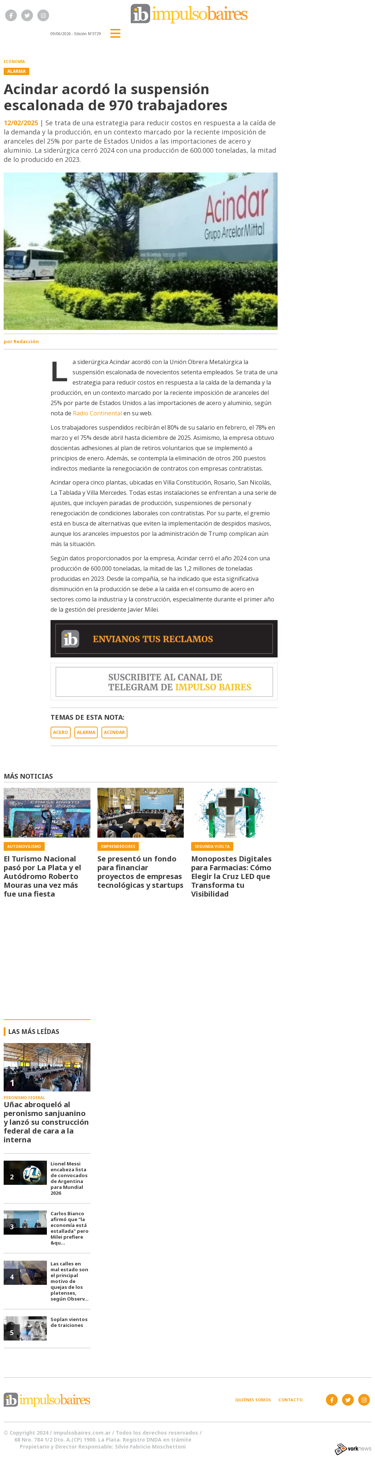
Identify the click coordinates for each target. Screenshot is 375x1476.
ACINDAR (114, 732)
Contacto (290, 1399)
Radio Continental (97, 413)
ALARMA (86, 732)
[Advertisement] (187, 964)
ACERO (60, 732)
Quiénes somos (253, 1399)
